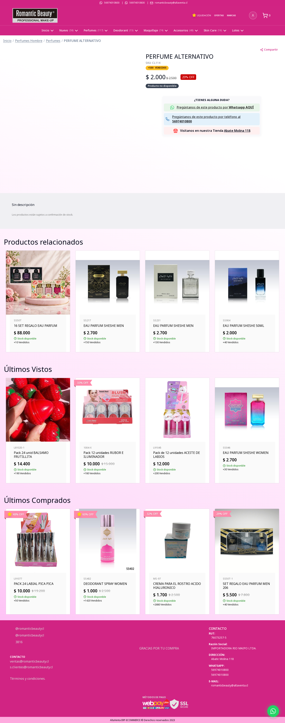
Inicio (48, 30)
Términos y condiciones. (27, 678)
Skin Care (215, 30)
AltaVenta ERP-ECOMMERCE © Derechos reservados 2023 (142, 720)
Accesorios (186, 30)
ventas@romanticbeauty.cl (29, 661)
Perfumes (96, 30)
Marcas (231, 15)
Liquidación (201, 15)
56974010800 (111, 2)
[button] (212, 107)
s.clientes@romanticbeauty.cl (31, 667)
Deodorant (126, 30)
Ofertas (219, 15)
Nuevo (69, 30)
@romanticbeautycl (29, 628)
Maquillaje (156, 30)
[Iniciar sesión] (253, 15)
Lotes (238, 30)
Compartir (269, 49)
